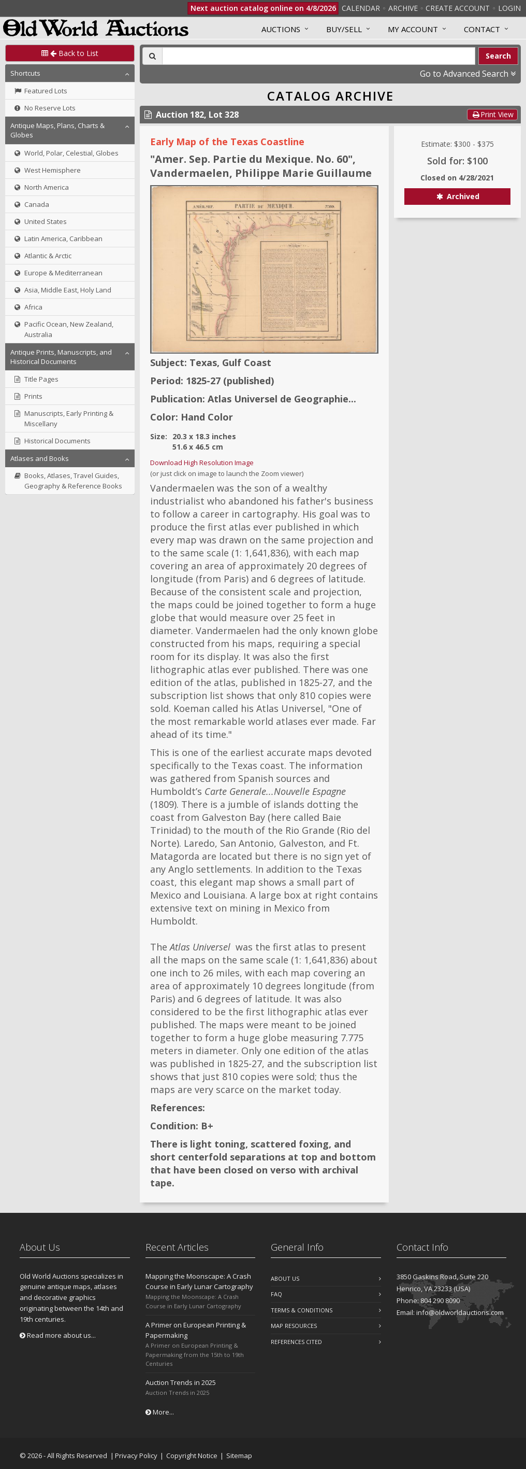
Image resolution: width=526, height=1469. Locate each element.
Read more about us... (58, 1335)
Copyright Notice (191, 1455)
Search (498, 56)
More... (159, 1412)
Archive (403, 8)
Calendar (361, 8)
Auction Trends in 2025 (180, 1382)
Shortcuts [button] (25, 73)
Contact (482, 29)
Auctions (280, 29)
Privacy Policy (136, 1455)
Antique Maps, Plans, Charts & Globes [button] (57, 130)
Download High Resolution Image (202, 462)
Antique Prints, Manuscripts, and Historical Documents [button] (61, 356)
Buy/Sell (344, 29)
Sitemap (239, 1455)
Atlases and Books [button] (39, 458)
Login (509, 8)
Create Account (458, 8)
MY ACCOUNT (413, 29)
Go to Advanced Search (468, 73)
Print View (492, 114)
